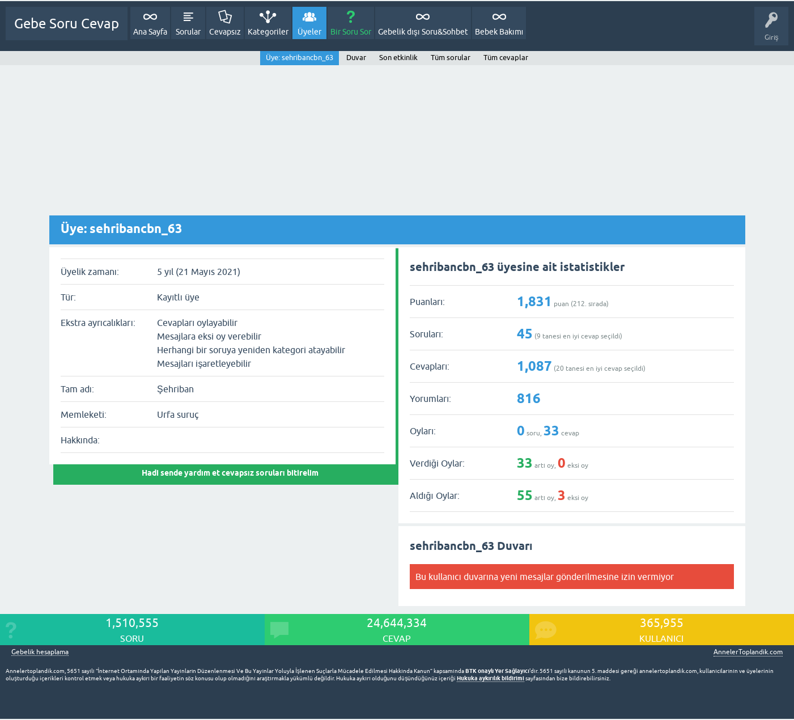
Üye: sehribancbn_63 (299, 57)
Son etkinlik (398, 57)
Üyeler (309, 31)
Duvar (356, 57)
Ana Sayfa (150, 31)
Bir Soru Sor (350, 31)
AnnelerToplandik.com (748, 652)
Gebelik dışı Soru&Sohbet (423, 31)
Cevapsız (225, 31)
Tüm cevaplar (505, 57)
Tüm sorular (450, 57)
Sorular (188, 31)
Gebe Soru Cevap (66, 23)
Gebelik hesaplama (40, 652)
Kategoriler (268, 31)
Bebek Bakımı (499, 31)
